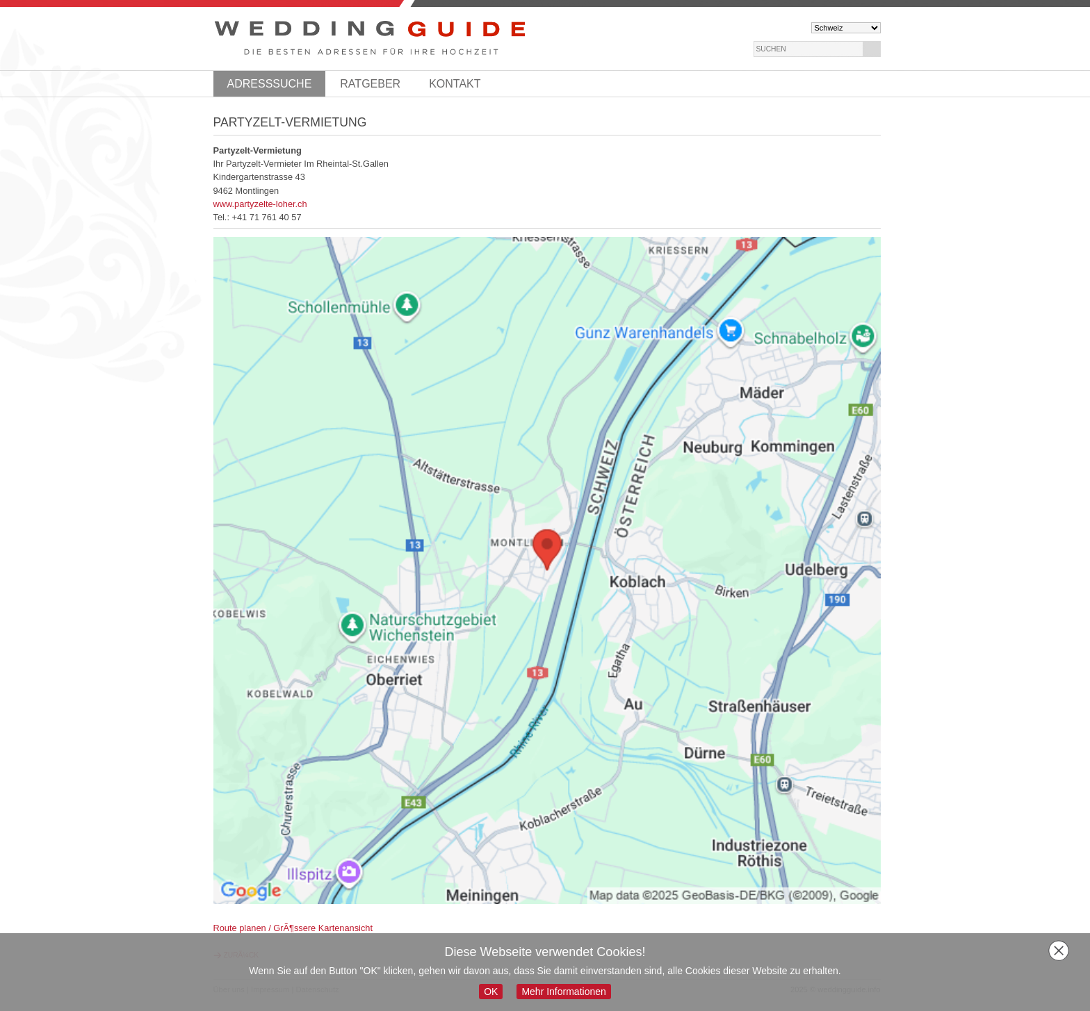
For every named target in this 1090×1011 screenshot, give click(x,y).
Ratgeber (370, 84)
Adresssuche (269, 84)
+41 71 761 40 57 (267, 217)
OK (491, 991)
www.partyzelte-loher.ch (260, 204)
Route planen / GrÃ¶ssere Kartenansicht (293, 928)
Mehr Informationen (563, 991)
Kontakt (454, 84)
